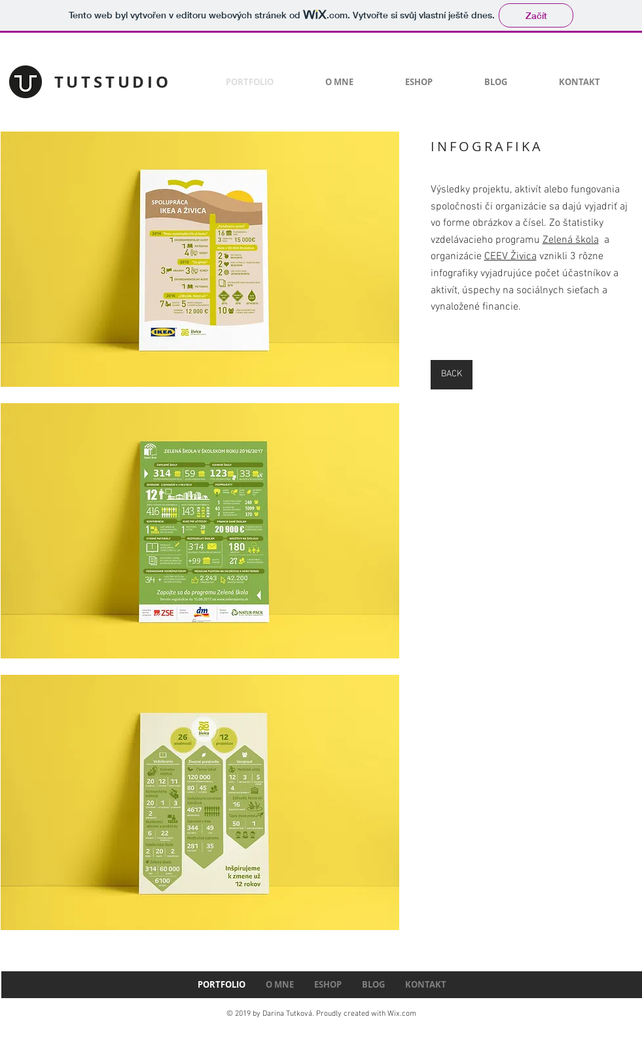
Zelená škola (571, 240)
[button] (200, 259)
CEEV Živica (510, 256)
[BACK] (452, 374)
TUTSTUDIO (112, 82)
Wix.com (401, 1013)
